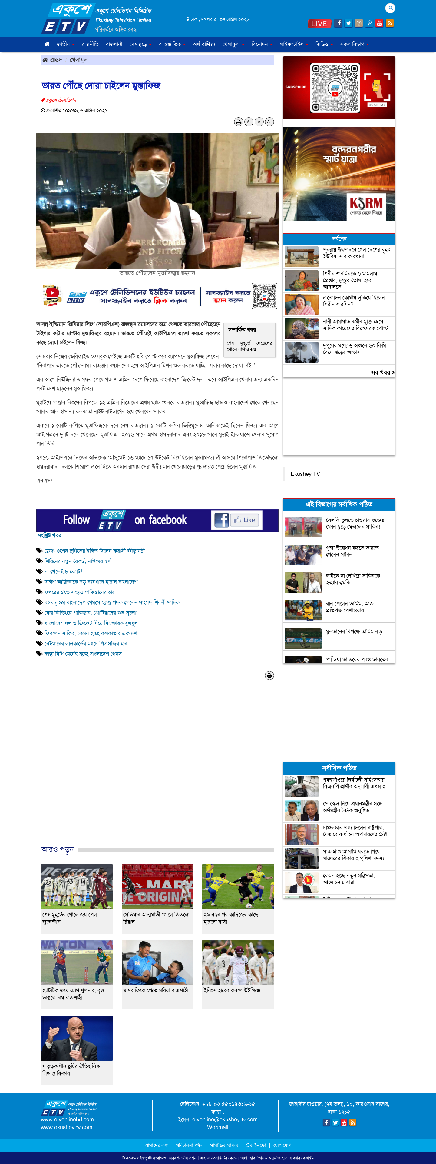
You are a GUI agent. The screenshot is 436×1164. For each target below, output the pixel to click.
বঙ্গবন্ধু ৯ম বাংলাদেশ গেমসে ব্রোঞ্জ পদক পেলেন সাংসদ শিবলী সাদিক (112, 602)
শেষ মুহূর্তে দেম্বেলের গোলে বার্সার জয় (249, 346)
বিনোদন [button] (262, 44)
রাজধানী (114, 44)
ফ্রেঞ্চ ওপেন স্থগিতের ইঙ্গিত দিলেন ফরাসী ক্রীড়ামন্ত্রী (95, 551)
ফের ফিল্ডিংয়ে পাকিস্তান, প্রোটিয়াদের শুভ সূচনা (90, 612)
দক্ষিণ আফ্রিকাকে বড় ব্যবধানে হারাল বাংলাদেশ (91, 581)
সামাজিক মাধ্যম (224, 1145)
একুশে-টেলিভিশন (183, 1158)
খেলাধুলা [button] (233, 44)
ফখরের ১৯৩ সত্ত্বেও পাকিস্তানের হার (80, 592)
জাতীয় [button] (65, 44)
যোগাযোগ (282, 1145)
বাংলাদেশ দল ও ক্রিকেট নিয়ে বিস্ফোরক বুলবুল (91, 623)
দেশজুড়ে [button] (140, 44)
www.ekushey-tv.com (66, 1127)
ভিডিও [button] (324, 44)
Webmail (217, 1127)
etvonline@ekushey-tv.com (225, 1119)
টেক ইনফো (256, 1145)
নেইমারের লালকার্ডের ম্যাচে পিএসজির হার (86, 643)
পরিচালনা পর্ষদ (189, 1145)
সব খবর (383, 372)
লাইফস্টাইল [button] (294, 44)
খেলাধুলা (79, 60)
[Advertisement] (157, 769)
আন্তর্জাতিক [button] (172, 44)
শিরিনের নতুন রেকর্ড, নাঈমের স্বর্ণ (78, 561)
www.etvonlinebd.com (67, 1119)
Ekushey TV (305, 474)
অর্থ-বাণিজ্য (204, 44)
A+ (269, 122)
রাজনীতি (90, 44)
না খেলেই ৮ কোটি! (63, 571)
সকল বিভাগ (354, 44)
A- (249, 122)
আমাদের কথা (157, 1145)
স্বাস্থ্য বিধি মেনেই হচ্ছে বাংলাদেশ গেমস (83, 654)
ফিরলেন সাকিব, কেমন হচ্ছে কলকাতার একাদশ (91, 633)
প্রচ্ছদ (52, 60)
